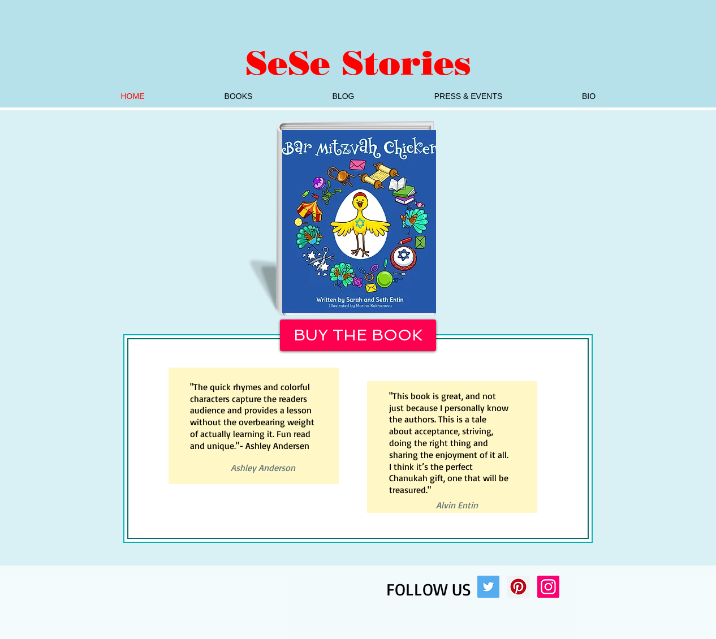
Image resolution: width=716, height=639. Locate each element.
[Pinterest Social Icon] (518, 587)
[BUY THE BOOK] (358, 335)
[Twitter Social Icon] (488, 587)
